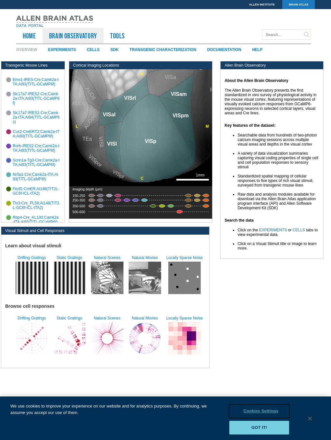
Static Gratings (69, 257)
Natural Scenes (107, 257)
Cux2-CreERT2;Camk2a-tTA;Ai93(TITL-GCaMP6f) (36, 133)
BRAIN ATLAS (298, 4)
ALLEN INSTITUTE (262, 4)
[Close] (310, 421)
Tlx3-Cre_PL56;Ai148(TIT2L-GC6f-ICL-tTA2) (36, 205)
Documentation (224, 49)
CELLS (299, 230)
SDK (114, 49)
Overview (26, 49)
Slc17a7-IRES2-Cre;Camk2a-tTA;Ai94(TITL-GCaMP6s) (36, 117)
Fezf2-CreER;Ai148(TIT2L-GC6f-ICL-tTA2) (36, 191)
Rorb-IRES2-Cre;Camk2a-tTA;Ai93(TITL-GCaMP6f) (36, 148)
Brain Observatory (73, 36)
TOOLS (117, 36)
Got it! (259, 430)
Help (257, 49)
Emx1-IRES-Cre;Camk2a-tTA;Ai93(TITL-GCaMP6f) (35, 81)
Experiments (62, 49)
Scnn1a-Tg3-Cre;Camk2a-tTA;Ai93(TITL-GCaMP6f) (36, 162)
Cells (93, 49)
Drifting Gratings (32, 257)
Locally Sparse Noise (184, 257)
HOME (29, 36)
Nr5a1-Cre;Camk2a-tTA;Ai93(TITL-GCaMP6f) (35, 176)
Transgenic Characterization (163, 49)
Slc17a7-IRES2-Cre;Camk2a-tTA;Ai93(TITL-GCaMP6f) (36, 98)
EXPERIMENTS (273, 230)
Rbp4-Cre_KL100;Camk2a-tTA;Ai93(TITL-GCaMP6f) (35, 219)
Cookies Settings (260, 413)
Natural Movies (145, 257)
